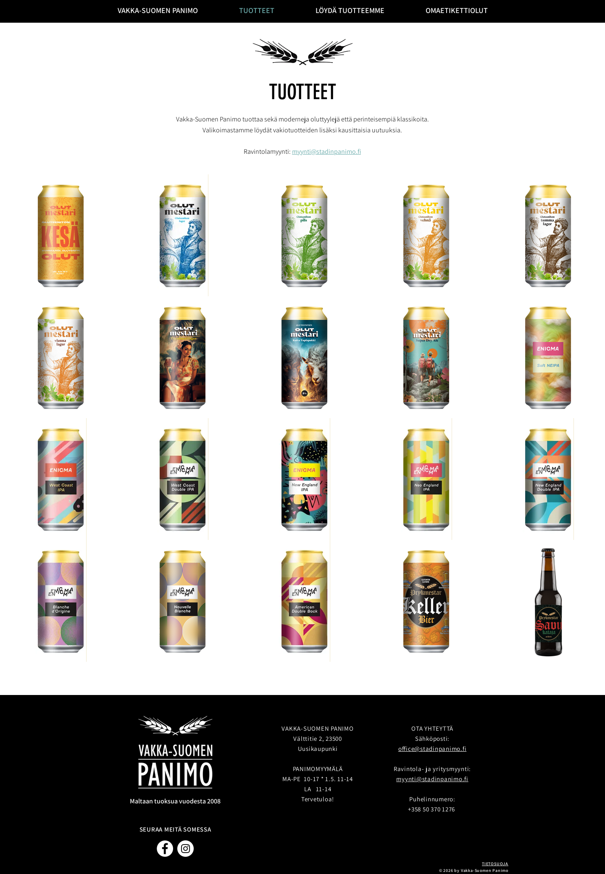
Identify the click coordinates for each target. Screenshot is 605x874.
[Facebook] (165, 848)
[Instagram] (185, 848)
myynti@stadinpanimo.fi (326, 151)
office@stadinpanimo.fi (432, 749)
